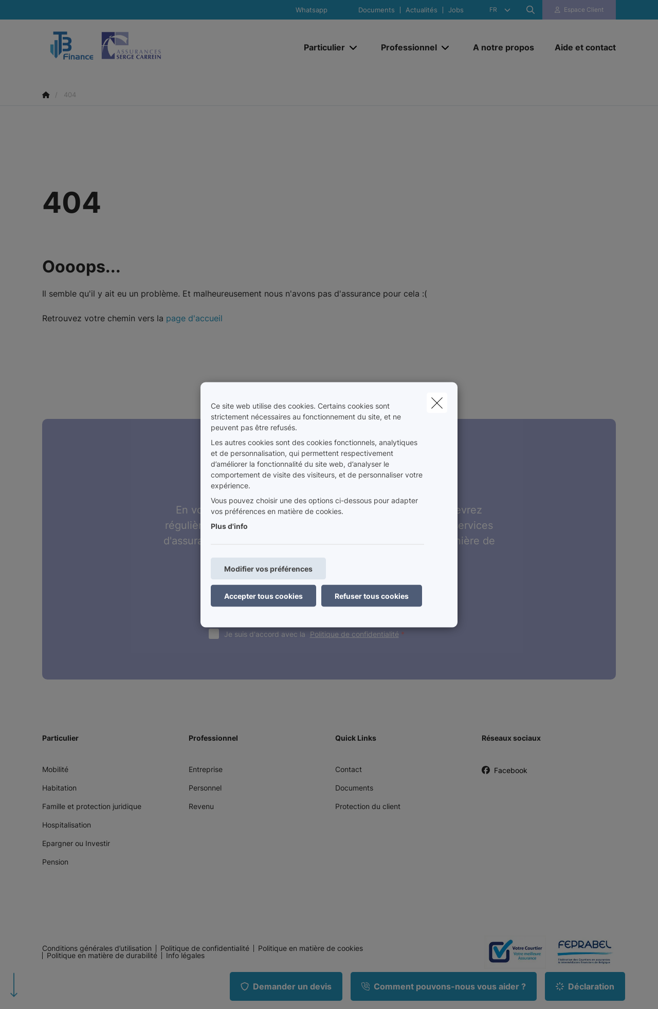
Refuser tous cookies (372, 595)
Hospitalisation (66, 824)
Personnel (205, 787)
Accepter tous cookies (263, 595)
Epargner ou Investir (76, 843)
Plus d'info (229, 525)
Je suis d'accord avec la (316, 634)
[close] (437, 402)
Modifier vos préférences (268, 568)
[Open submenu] (354, 47)
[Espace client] (579, 10)
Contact (348, 769)
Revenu (201, 806)
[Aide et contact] (580, 47)
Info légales (185, 955)
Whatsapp (311, 10)
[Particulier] (321, 47)
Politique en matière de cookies (310, 948)
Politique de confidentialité (354, 634)
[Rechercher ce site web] (530, 10)
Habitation (59, 787)
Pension (55, 861)
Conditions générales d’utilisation (97, 948)
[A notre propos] (503, 47)
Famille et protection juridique (91, 806)
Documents (376, 10)
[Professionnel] (405, 47)
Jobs (456, 10)
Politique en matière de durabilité (102, 955)
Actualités (421, 10)
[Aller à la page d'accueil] (145, 47)
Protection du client (367, 806)
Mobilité (55, 769)
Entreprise (206, 769)
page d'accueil (194, 318)
